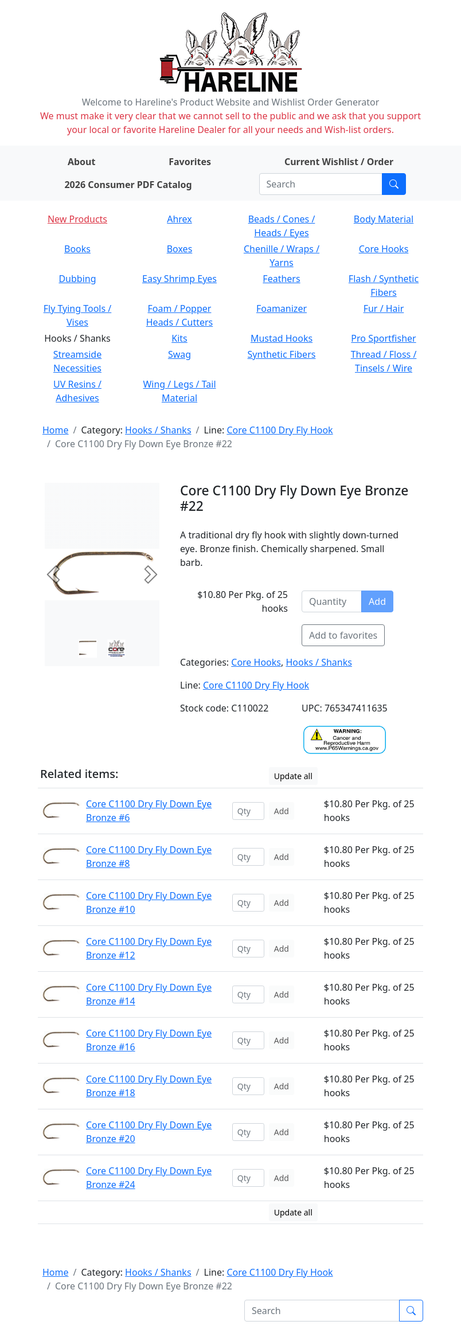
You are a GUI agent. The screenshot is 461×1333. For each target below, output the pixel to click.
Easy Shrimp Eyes (179, 278)
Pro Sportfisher (383, 338)
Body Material (383, 219)
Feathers (281, 278)
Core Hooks (384, 249)
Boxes (180, 249)
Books (77, 249)
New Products (77, 219)
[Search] (320, 184)
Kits (179, 338)
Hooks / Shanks (158, 430)
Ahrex (179, 219)
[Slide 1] (116, 648)
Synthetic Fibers (282, 354)
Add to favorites (343, 635)
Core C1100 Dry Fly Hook (279, 430)
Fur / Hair (384, 308)
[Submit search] (394, 184)
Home (55, 430)
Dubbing (77, 278)
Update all (293, 776)
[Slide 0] (87, 648)
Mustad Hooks (281, 338)
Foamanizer (281, 308)
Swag (179, 354)
